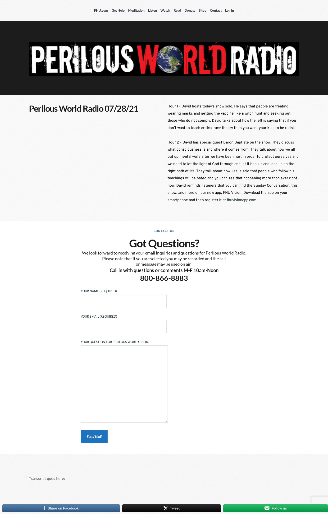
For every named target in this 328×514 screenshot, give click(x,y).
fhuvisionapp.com (241, 200)
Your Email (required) (124, 322)
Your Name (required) (124, 296)
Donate (190, 10)
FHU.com (101, 10)
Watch (165, 10)
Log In (229, 10)
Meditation (136, 10)
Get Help (118, 10)
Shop (202, 10)
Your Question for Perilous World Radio (124, 381)
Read (177, 10)
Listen (152, 10)
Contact (216, 10)
